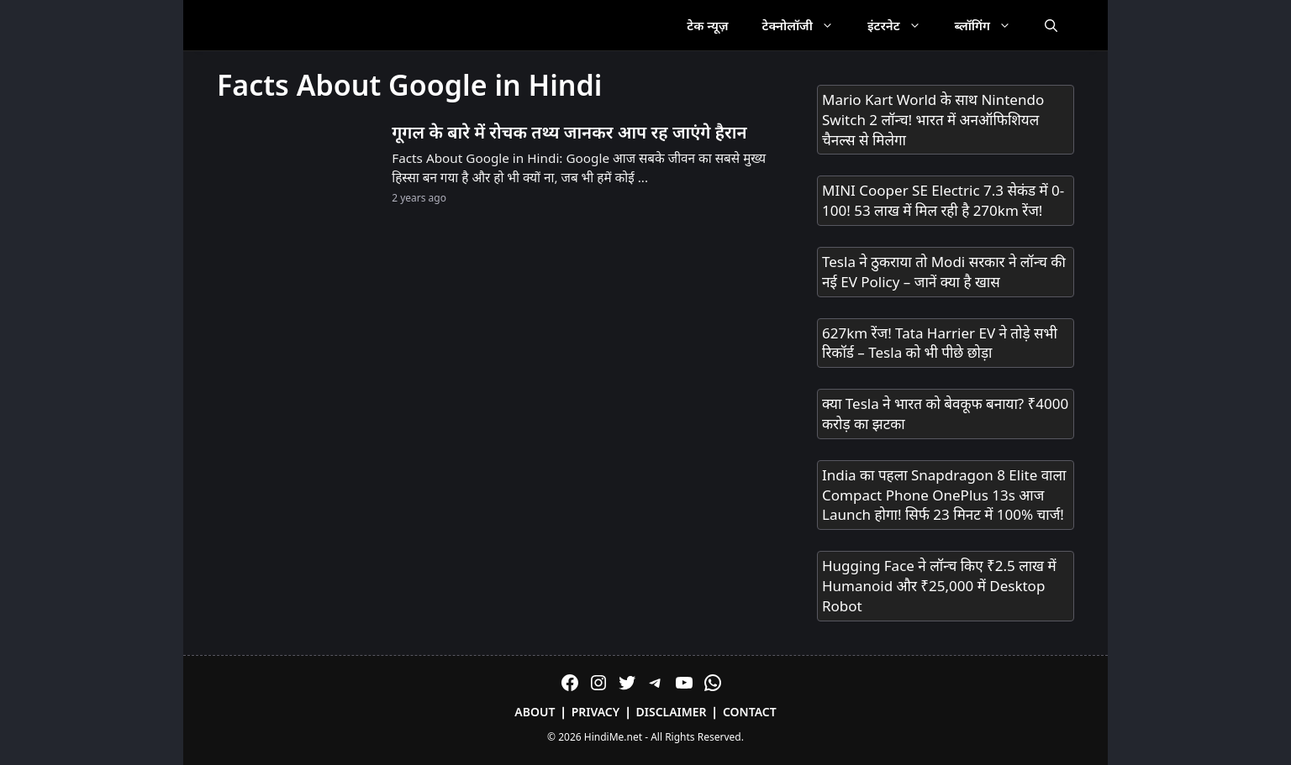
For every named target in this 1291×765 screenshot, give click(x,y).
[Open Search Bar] (1051, 25)
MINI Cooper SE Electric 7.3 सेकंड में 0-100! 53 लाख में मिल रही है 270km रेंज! (943, 200)
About (534, 712)
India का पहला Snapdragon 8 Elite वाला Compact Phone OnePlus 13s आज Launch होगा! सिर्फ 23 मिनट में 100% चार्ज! (944, 495)
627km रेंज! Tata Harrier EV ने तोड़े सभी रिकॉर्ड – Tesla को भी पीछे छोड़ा (939, 343)
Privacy (596, 712)
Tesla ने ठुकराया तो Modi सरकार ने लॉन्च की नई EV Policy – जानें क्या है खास (944, 271)
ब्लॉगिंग (991, 25)
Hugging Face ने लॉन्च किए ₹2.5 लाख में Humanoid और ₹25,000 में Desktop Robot (939, 586)
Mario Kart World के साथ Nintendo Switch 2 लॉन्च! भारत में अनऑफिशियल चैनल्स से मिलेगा (933, 119)
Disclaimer (671, 712)
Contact (750, 712)
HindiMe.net (613, 737)
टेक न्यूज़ (707, 25)
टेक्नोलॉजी (806, 25)
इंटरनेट (902, 25)
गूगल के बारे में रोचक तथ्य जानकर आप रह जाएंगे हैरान (569, 132)
